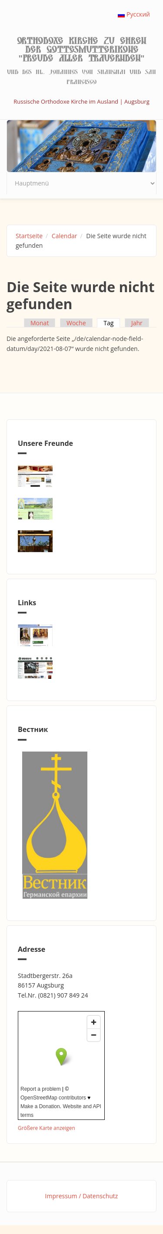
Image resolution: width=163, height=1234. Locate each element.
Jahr (137, 323)
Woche (76, 323)
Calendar (64, 236)
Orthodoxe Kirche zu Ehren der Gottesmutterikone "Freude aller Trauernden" (81, 50)
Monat (39, 323)
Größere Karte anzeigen (46, 1127)
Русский (134, 14)
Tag (111, 323)
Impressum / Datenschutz (81, 1196)
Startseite (29, 236)
